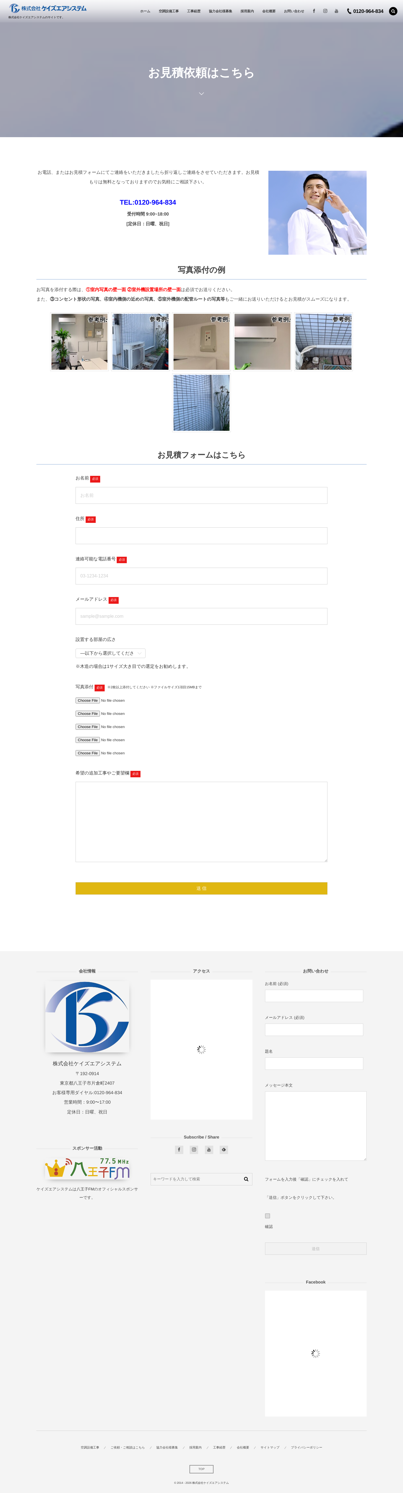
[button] (393, 11)
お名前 (82, 478)
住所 (80, 518)
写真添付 (84, 687)
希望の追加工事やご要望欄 (102, 773)
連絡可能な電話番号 (96, 559)
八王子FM (85, 1189)
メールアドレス (91, 599)
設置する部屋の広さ (96, 639)
